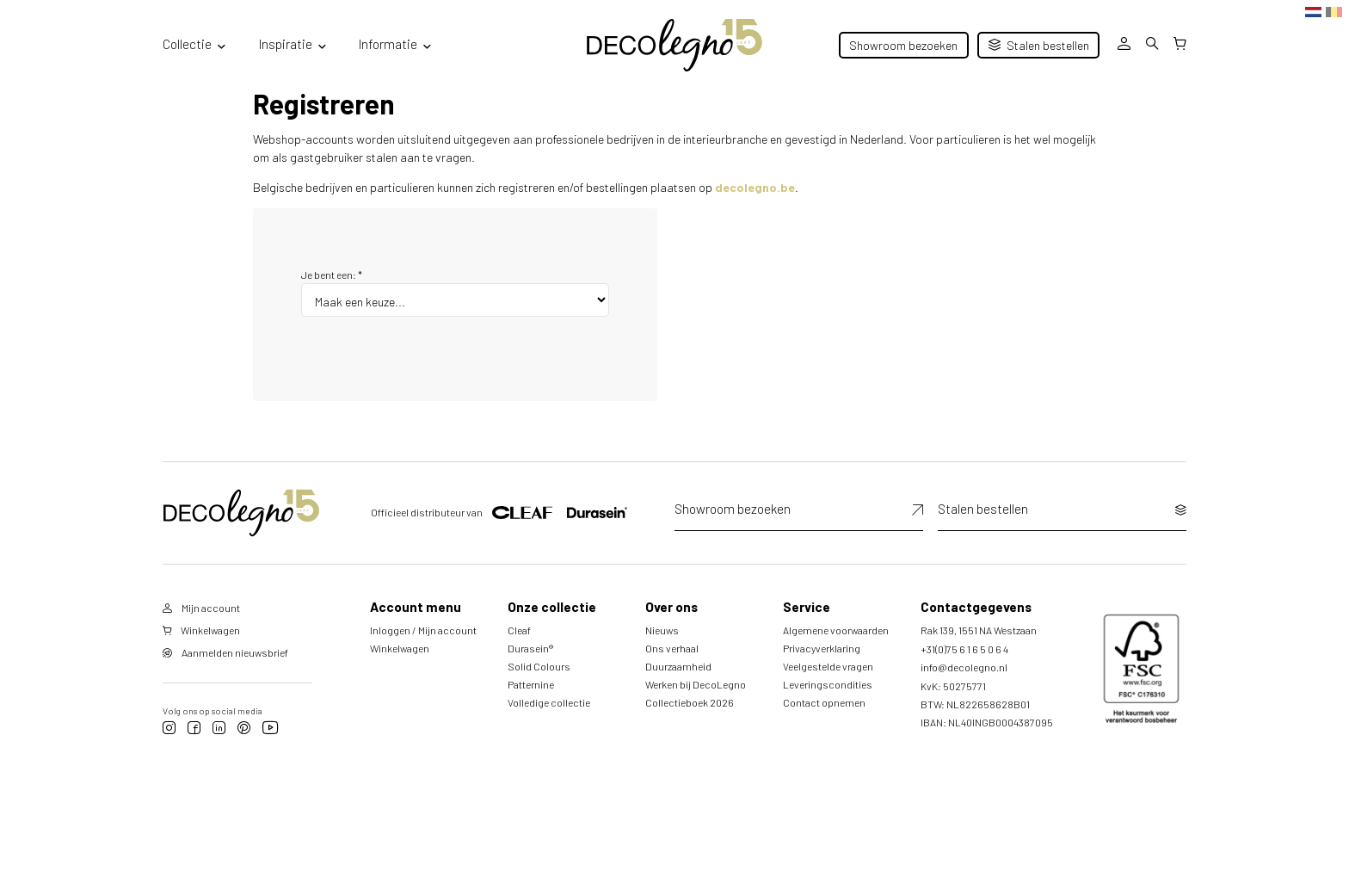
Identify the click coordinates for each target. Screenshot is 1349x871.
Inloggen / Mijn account (423, 630)
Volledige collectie (549, 702)
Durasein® (530, 648)
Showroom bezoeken (903, 45)
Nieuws (662, 630)
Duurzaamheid (678, 666)
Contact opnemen (824, 702)
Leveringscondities (827, 684)
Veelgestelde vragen (828, 666)
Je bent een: (331, 275)
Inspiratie (285, 44)
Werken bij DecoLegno (695, 684)
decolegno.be (755, 187)
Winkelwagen (399, 648)
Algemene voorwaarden (836, 630)
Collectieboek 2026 (689, 702)
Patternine (531, 684)
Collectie (187, 44)
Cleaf (519, 630)
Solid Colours (539, 666)
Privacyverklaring (821, 648)
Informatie (388, 44)
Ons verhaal (672, 648)
